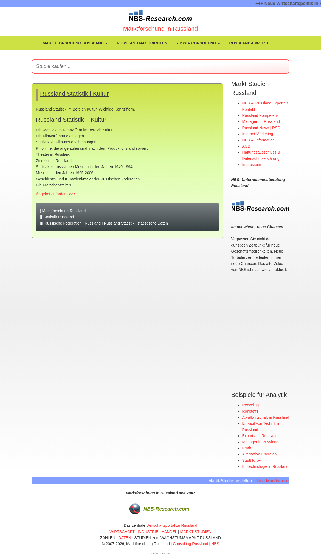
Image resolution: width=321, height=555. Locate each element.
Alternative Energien (259, 454)
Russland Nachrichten (141, 43)
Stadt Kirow (252, 460)
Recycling (250, 405)
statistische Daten (152, 223)
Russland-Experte (249, 43)
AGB (246, 146)
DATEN (125, 537)
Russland (93, 223)
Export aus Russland (260, 435)
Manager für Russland (261, 121)
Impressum (251, 164)
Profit (246, 448)
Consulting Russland (190, 543)
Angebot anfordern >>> (55, 194)
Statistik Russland (58, 217)
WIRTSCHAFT (121, 531)
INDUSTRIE (148, 531)
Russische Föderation (62, 223)
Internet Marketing (257, 134)
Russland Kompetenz (260, 115)
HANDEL (169, 531)
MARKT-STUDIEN (195, 531)
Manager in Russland (260, 442)
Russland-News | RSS (261, 128)
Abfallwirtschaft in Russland (265, 417)
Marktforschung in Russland (160, 28)
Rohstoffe (250, 411)
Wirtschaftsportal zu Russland (172, 525)
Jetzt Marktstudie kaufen (281, 480)
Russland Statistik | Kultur (74, 93)
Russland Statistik (119, 223)
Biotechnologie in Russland (265, 466)
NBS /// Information (258, 140)
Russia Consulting (198, 43)
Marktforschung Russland (75, 43)
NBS (215, 543)
